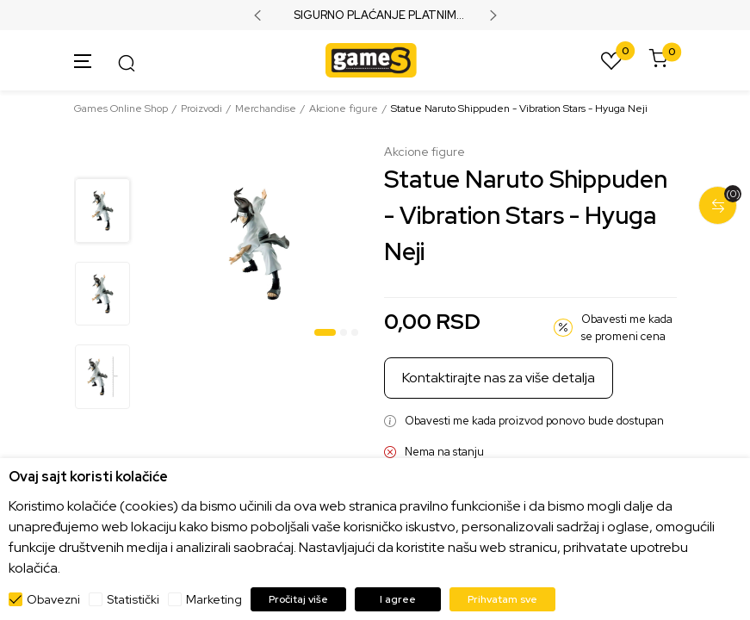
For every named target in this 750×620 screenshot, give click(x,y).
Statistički (133, 599)
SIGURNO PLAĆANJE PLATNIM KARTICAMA (375, 15)
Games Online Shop (121, 108)
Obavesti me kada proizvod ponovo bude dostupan (534, 420)
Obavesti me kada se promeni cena (627, 328)
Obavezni (53, 599)
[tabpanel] (259, 243)
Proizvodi (201, 108)
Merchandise (265, 108)
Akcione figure (343, 108)
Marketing (214, 599)
